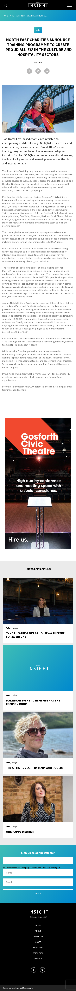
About (38, 931)
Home (5, 15)
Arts (12, 15)
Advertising (38, 936)
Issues (38, 942)
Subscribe (38, 947)
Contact (38, 958)
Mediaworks (27, 988)
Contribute (38, 953)
